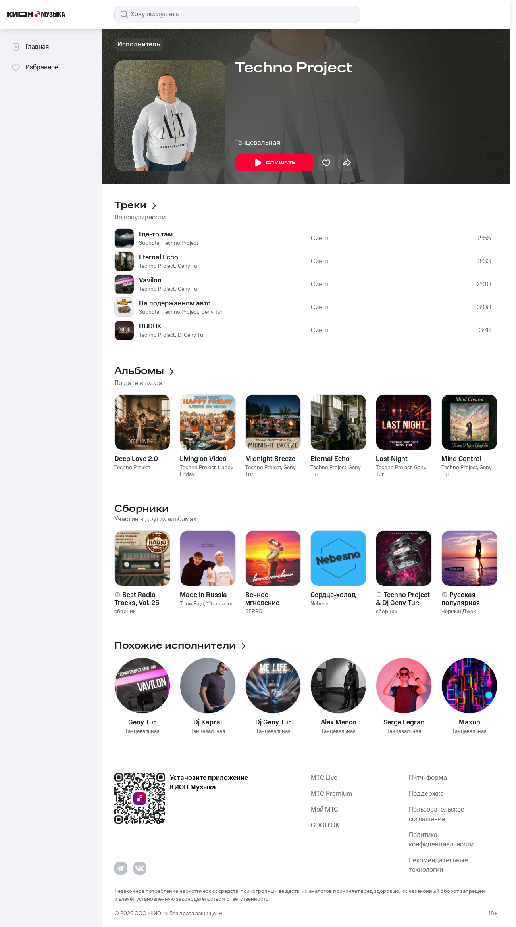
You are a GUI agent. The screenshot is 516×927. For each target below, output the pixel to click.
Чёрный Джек (458, 612)
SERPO (253, 612)
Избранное (34, 67)
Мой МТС (324, 809)
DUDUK (150, 326)
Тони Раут (192, 604)
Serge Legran (404, 722)
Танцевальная (257, 143)
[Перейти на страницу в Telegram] (120, 868)
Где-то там (156, 234)
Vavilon (150, 280)
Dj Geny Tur (191, 335)
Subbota (149, 243)
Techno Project (180, 243)
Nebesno (321, 604)
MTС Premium (331, 793)
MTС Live (324, 778)
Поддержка (426, 793)
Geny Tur (188, 266)
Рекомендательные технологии (438, 865)
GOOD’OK (325, 825)
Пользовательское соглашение (436, 814)
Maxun (469, 722)
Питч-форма (428, 778)
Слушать (274, 163)
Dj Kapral (207, 722)
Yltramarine (220, 604)
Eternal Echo (158, 257)
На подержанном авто (175, 303)
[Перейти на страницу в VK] (139, 868)
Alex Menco (338, 722)
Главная (30, 47)
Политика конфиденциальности (441, 839)
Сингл (320, 238)
